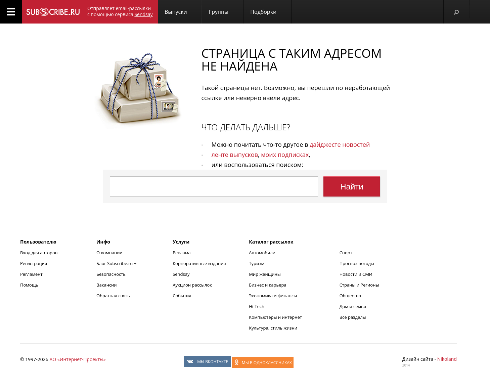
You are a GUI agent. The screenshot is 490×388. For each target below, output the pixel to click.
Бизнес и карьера (267, 285)
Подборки (263, 11)
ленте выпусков (235, 154)
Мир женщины (265, 274)
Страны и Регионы (359, 285)
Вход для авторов (38, 253)
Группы (218, 11)
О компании (109, 253)
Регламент (31, 274)
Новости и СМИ (356, 274)
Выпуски (176, 11)
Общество (350, 296)
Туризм (256, 263)
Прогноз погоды (357, 263)
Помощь (29, 285)
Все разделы (353, 317)
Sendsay (181, 274)
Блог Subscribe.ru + (116, 263)
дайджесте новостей (340, 144)
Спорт (346, 253)
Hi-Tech (256, 306)
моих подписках (285, 154)
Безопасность (111, 274)
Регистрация (33, 263)
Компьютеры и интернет (275, 317)
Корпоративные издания (199, 263)
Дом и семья (353, 306)
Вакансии (106, 285)
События (182, 296)
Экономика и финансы (273, 296)
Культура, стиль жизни (273, 328)
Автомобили (262, 253)
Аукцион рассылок (192, 285)
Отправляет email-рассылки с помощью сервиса (120, 11)
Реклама (181, 253)
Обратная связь (113, 296)
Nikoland (447, 359)
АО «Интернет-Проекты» (77, 359)
